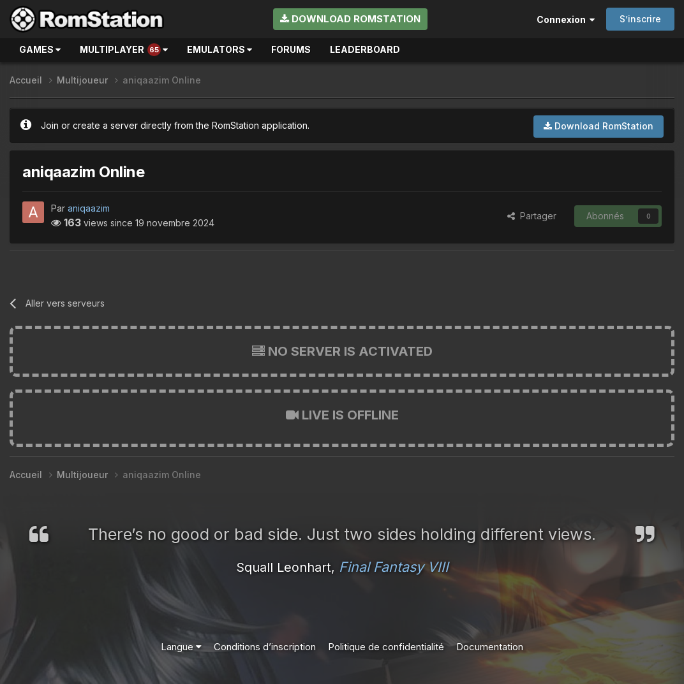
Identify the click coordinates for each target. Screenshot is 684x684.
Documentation (489, 647)
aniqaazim (89, 208)
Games (40, 49)
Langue (181, 647)
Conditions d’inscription (265, 647)
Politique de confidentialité (386, 647)
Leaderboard (365, 49)
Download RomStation (350, 19)
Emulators (219, 49)
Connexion (566, 19)
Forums (291, 49)
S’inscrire (640, 18)
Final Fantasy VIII (394, 566)
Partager (531, 215)
